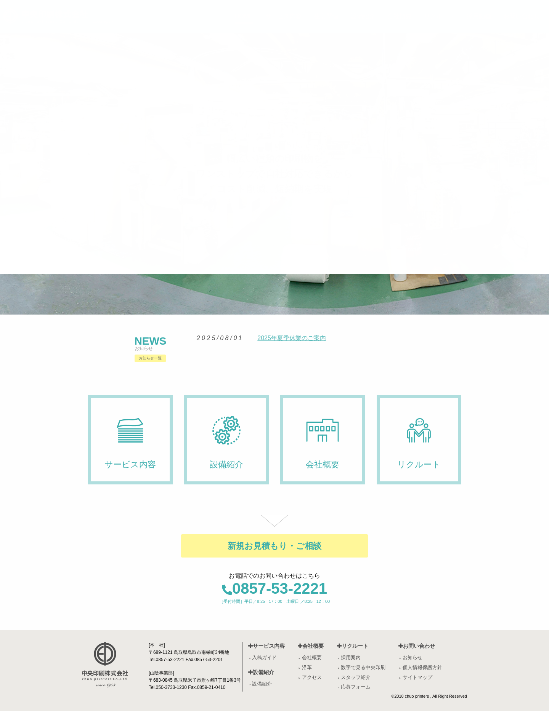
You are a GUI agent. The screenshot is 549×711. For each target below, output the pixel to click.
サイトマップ (417, 677)
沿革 (307, 667)
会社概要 (311, 646)
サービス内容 (266, 646)
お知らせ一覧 (150, 358)
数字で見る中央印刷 (363, 667)
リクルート (352, 646)
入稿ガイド (264, 657)
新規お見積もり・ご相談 (274, 546)
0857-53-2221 (274, 588)
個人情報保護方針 (422, 667)
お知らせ (412, 657)
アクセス (312, 677)
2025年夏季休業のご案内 (291, 338)
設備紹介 (261, 672)
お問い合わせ (416, 646)
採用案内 (351, 657)
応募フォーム (356, 687)
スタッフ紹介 (356, 677)
